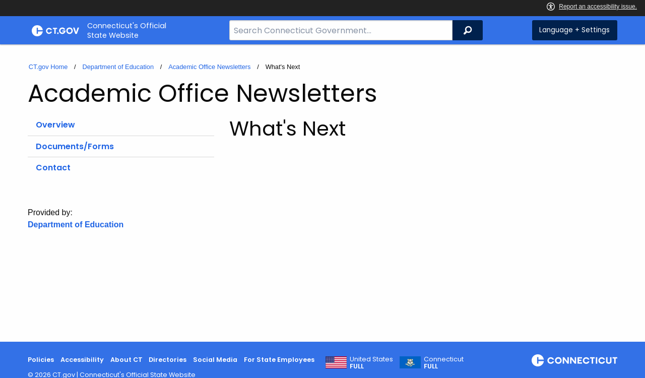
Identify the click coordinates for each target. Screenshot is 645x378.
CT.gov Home (48, 67)
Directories (167, 359)
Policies (41, 359)
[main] (322, 193)
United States (371, 363)
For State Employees (279, 359)
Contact (53, 167)
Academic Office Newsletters (209, 67)
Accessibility (82, 359)
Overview (55, 125)
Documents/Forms (75, 146)
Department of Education (118, 67)
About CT (126, 359)
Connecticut (444, 363)
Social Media (215, 359)
